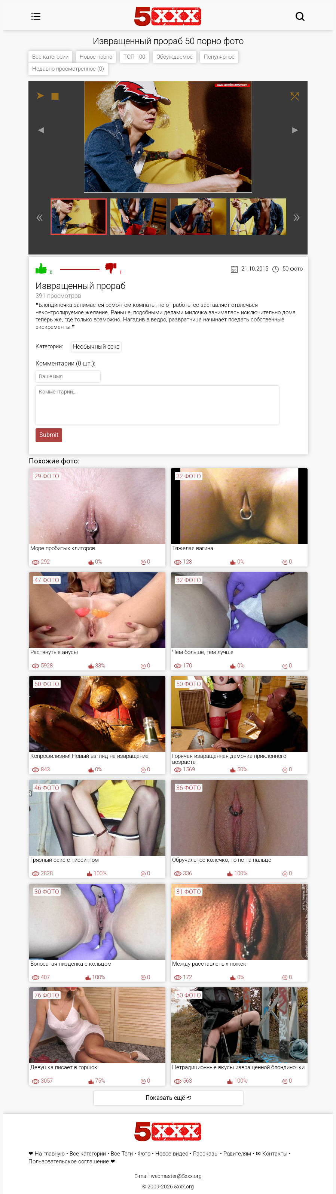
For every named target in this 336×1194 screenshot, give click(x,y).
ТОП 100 (134, 56)
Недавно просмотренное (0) (68, 68)
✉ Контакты (271, 1154)
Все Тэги (122, 1154)
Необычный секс (96, 346)
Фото (144, 1154)
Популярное (219, 56)
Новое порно (96, 56)
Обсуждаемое (174, 56)
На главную (50, 1154)
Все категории (50, 56)
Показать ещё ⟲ (168, 1097)
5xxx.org (184, 1187)
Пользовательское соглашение (68, 1161)
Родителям (237, 1154)
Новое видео (171, 1154)
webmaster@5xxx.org (176, 1176)
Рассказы (206, 1154)
